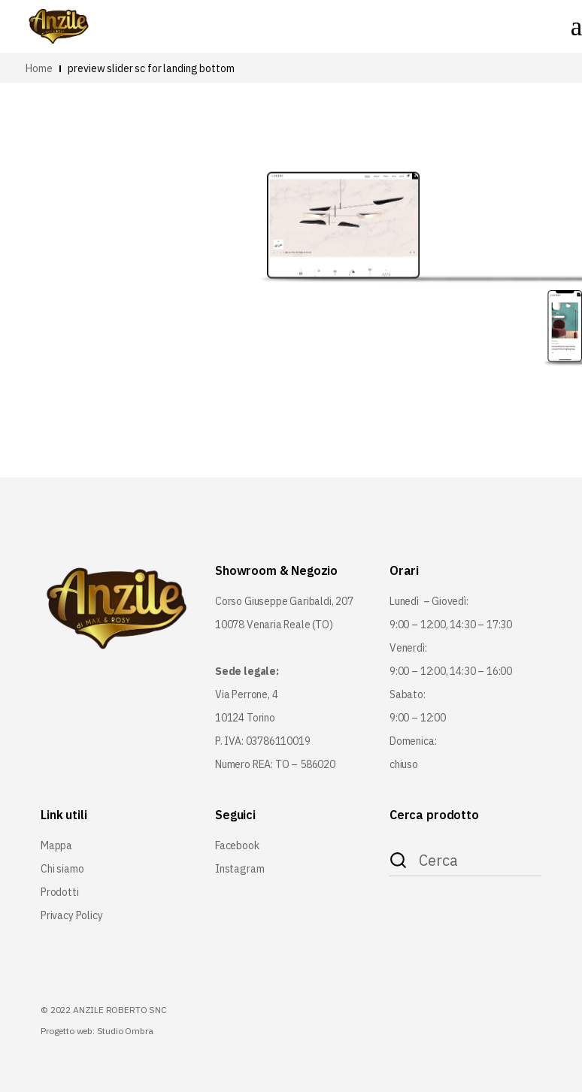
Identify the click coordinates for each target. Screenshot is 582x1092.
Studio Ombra (125, 1030)
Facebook (237, 845)
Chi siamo (62, 869)
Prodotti (60, 892)
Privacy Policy (71, 915)
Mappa (56, 845)
